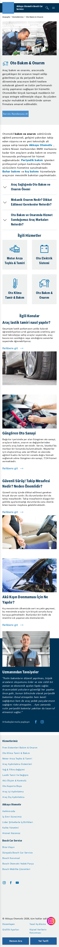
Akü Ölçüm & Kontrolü (14, 780)
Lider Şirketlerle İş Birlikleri (17, 822)
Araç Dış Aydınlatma (13, 797)
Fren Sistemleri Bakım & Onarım (20, 747)
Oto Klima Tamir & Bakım (16, 753)
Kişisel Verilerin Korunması (38, 931)
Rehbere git (10, 348)
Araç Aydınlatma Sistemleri (17, 764)
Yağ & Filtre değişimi (13, 769)
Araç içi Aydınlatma (13, 791)
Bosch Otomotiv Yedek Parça (18, 863)
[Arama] (47, 8)
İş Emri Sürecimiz (12, 816)
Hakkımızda (8, 811)
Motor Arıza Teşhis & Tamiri (17, 758)
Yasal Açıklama (38, 924)
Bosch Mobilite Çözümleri (16, 869)
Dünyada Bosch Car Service (17, 852)
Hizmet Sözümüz (11, 833)
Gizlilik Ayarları (10, 929)
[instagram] (4, 883)
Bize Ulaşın (8, 847)
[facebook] (36, 722)
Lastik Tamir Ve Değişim (15, 775)
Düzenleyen (8, 924)
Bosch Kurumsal (11, 858)
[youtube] (17, 883)
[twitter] (42, 722)
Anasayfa (6, 17)
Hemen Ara (15, 940)
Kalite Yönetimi (10, 827)
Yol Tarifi (43, 940)
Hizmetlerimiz (18, 17)
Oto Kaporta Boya (12, 786)
